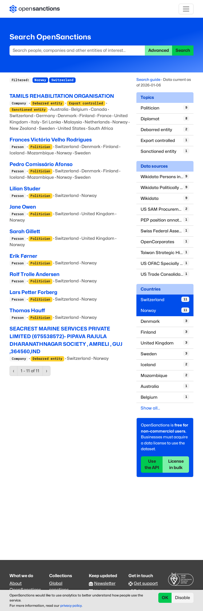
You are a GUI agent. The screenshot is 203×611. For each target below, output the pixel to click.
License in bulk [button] (176, 464)
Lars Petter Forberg (33, 292)
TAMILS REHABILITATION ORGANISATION (62, 96)
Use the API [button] (152, 464)
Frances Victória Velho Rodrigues (51, 139)
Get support (146, 583)
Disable (182, 597)
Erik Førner (23, 256)
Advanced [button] (158, 50)
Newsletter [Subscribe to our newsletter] (105, 583)
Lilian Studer (25, 188)
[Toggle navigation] (186, 9)
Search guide (148, 79)
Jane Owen (23, 207)
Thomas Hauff (27, 310)
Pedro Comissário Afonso (41, 164)
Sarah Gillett (25, 231)
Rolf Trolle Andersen (34, 274)
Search (183, 50)
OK (165, 597)
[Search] (77, 50)
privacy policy (71, 606)
